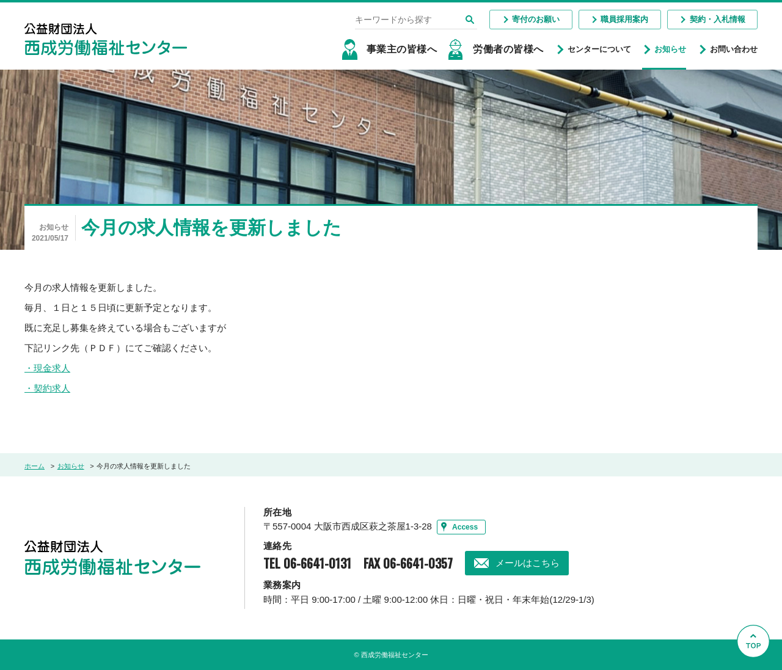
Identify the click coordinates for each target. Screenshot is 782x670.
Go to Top (757, 669)
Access (465, 527)
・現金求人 (47, 368)
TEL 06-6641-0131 (307, 563)
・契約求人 (47, 389)
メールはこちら (527, 563)
